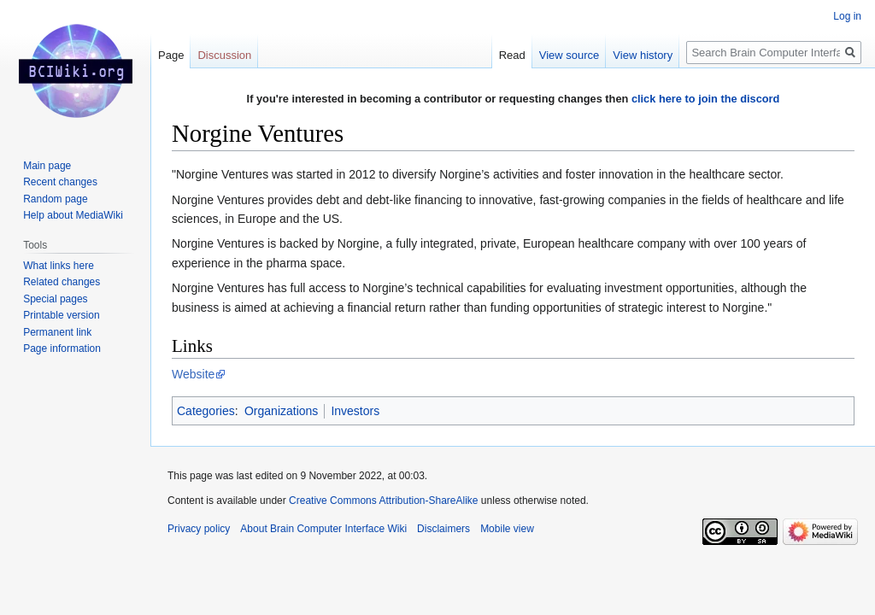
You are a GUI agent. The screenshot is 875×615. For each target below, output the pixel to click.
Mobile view (507, 529)
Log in (847, 16)
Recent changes (60, 182)
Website (193, 374)
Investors (355, 411)
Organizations (281, 411)
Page (171, 55)
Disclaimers (443, 529)
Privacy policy (198, 529)
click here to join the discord (705, 98)
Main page (47, 166)
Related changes (61, 282)
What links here (58, 266)
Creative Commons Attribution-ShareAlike (383, 501)
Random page (55, 199)
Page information (62, 348)
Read (512, 55)
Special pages (55, 299)
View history (642, 55)
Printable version (61, 315)
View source (569, 55)
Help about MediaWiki (73, 215)
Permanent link (57, 332)
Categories (206, 411)
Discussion (224, 55)
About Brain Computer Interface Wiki (323, 529)
